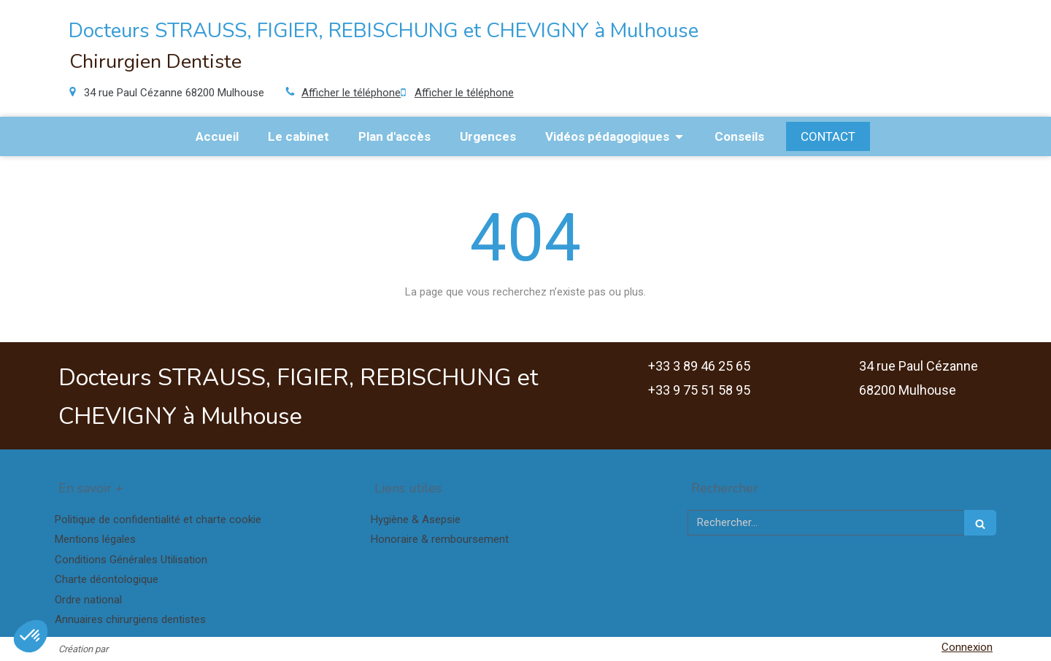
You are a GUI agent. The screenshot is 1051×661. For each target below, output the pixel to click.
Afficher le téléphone (351, 92)
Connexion (967, 647)
